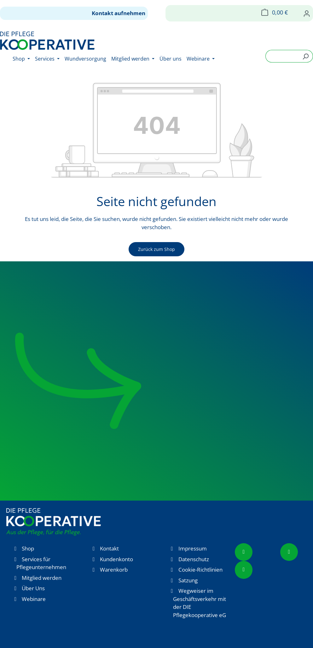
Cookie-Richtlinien (200, 569)
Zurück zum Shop (156, 249)
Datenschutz (193, 559)
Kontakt (109, 548)
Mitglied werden (41, 577)
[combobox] (282, 56)
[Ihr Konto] (306, 13)
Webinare (34, 599)
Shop (28, 548)
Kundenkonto (116, 559)
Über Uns (33, 588)
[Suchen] (305, 56)
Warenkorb (114, 569)
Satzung (188, 580)
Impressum (192, 548)
